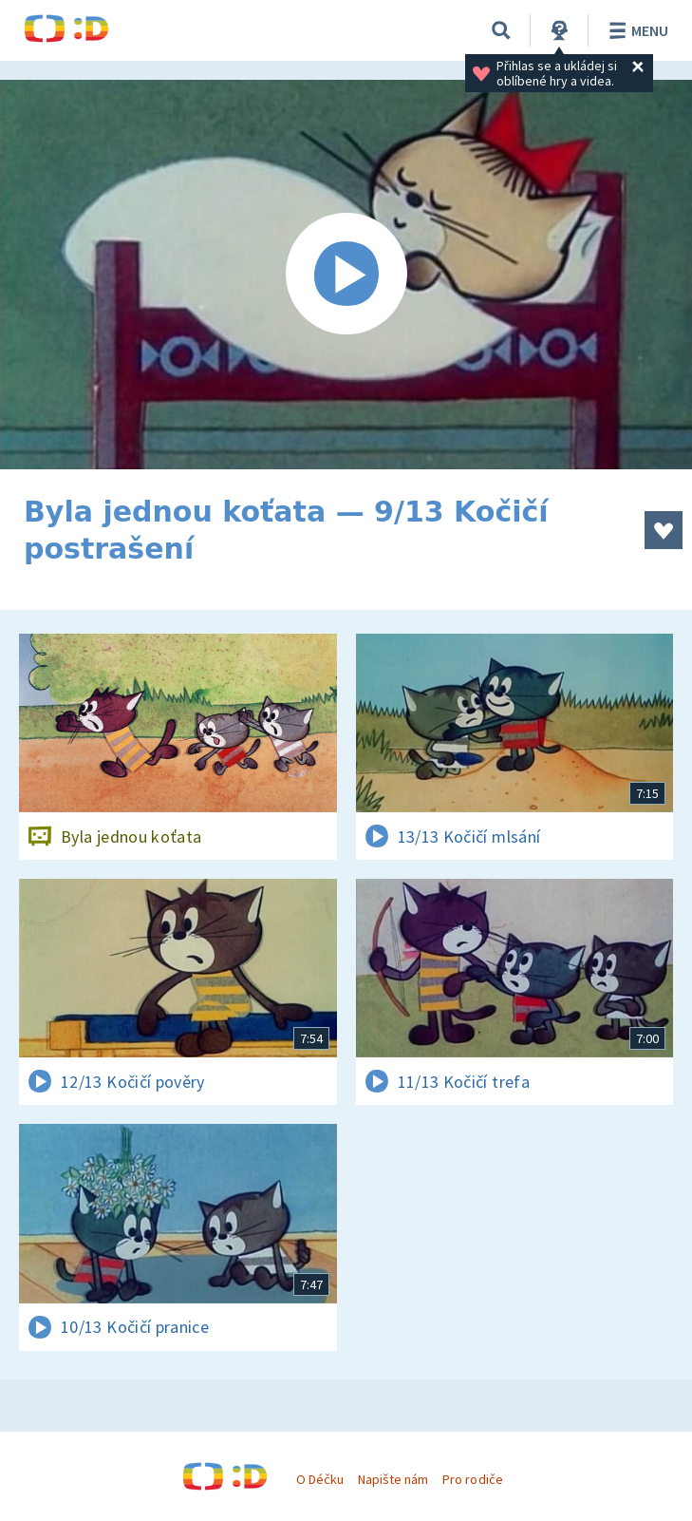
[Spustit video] (346, 274)
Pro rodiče (472, 1479)
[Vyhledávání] (501, 30)
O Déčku (320, 1479)
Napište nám (393, 1479)
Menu (635, 30)
